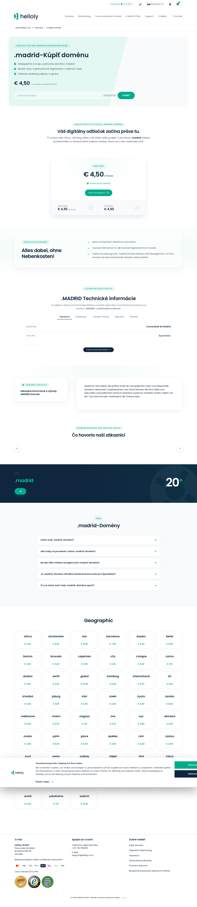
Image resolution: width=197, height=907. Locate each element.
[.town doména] (27, 785)
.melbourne (27, 723)
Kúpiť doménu (136, 851)
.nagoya (84, 723)
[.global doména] (84, 682)
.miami (56, 723)
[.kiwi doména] (84, 703)
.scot (27, 765)
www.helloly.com (23, 27)
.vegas (84, 785)
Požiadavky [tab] (81, 318)
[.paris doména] (56, 744)
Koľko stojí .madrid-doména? (98, 535)
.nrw (112, 723)
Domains (39, 27)
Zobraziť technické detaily (98, 345)
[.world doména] (27, 806)
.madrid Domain (54, 27)
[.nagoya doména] (84, 723)
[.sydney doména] (84, 765)
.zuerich (84, 806)
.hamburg (112, 682)
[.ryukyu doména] (169, 744)
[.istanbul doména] (27, 703)
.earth (56, 682)
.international (141, 682)
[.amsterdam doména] (56, 640)
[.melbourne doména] (27, 723)
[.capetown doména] (84, 661)
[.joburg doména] (56, 703)
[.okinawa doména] (169, 723)
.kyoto (141, 703)
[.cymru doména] (169, 661)
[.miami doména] (56, 723)
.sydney (84, 765)
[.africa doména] (27, 640)
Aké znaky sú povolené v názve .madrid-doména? (98, 548)
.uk (56, 785)
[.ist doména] (169, 682)
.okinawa (169, 723)
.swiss (56, 765)
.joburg (56, 703)
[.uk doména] (56, 785)
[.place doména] (84, 744)
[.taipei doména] (112, 765)
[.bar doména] (84, 640)
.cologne (141, 661)
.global (84, 682)
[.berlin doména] (169, 640)
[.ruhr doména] (141, 744)
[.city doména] (112, 661)
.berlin (169, 640)
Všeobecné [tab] (64, 318)
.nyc (141, 723)
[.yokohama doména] (56, 806)
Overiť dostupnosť (98, 194)
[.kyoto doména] (141, 703)
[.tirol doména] (141, 765)
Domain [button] (177, 16)
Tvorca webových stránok (108, 16)
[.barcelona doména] (112, 640)
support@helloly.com (82, 861)
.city (112, 661)
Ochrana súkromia (138, 871)
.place (84, 744)
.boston (27, 661)
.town (27, 785)
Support (149, 16)
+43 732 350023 (80, 854)
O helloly (162, 16)
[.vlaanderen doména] (112, 785)
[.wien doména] (169, 785)
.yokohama (56, 806)
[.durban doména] (27, 682)
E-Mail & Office (133, 16)
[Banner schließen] (193, 879)
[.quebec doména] (112, 744)
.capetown (84, 661)
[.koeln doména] (112, 703)
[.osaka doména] (27, 744)
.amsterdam (56, 640)
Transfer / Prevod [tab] (101, 318)
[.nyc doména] (141, 723)
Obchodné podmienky (140, 866)
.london (169, 703)
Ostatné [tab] (133, 318)
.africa (27, 640)
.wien (169, 785)
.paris (56, 744)
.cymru (169, 661)
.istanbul (27, 703)
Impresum (134, 861)
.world (27, 806)
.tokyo (169, 765)
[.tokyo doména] (169, 765)
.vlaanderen (112, 785)
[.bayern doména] (141, 640)
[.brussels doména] (56, 661)
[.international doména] (141, 682)
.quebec (112, 744)
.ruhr (141, 744)
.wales (141, 785)
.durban (27, 682)
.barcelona (112, 640)
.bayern (141, 640)
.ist (169, 682)
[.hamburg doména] (112, 682)
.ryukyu (169, 744)
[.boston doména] (27, 661)
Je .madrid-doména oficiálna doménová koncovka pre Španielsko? (98, 572)
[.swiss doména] (56, 765)
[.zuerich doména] (84, 806)
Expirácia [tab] (119, 318)
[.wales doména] (141, 785)
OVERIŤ (125, 95)
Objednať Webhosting (140, 856)
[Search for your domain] (58, 96)
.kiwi (84, 703)
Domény (69, 16)
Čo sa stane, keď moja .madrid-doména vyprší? (98, 585)
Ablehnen (169, 890)
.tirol (141, 765)
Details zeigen (42, 901)
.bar (84, 640)
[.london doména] (169, 703)
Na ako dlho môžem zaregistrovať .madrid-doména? (98, 560)
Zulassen (169, 881)
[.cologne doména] (141, 661)
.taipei (112, 765)
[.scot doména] (27, 765)
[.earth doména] (56, 682)
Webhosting (84, 16)
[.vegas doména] (84, 785)
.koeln (112, 703)
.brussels (56, 661)
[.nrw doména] (112, 723)
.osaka (27, 744)
